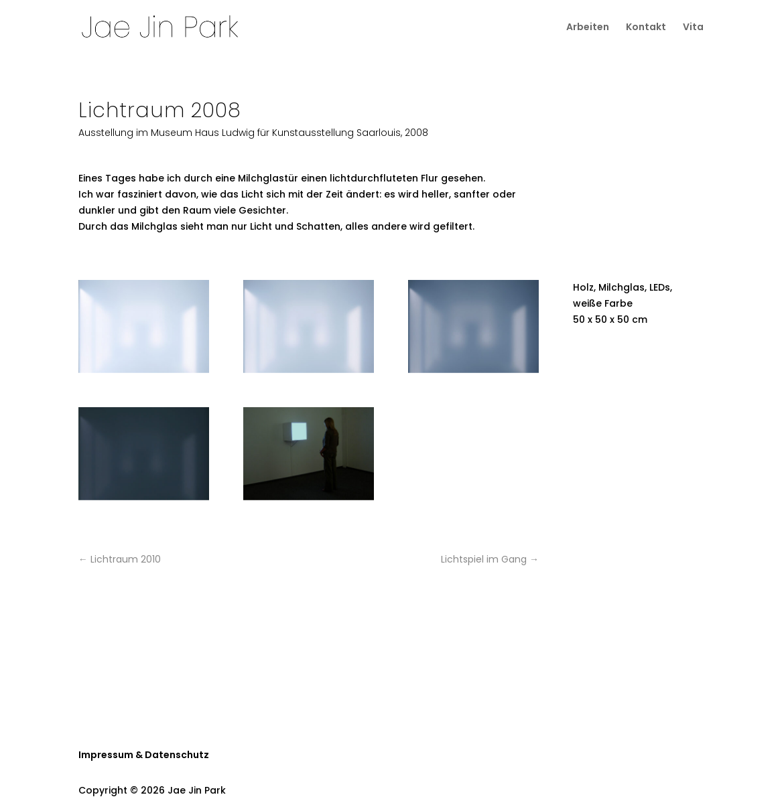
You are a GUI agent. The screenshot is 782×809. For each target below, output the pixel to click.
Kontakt (646, 27)
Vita (693, 27)
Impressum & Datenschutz (143, 754)
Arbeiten (587, 27)
